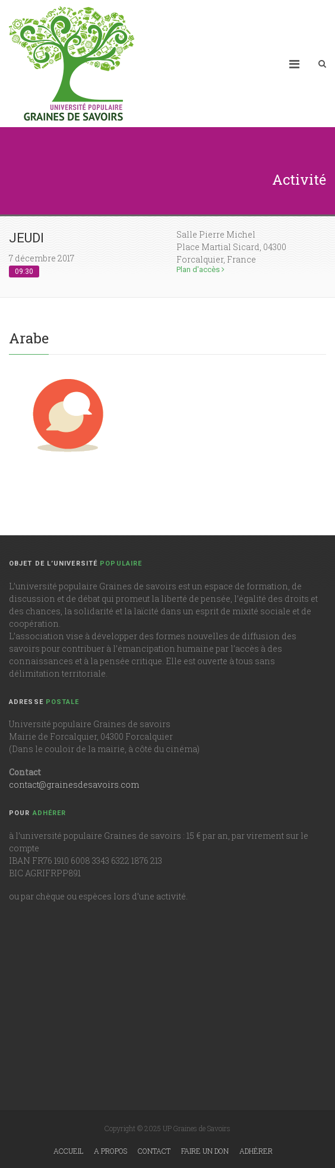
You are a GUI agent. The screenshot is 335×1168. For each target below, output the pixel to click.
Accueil (68, 1151)
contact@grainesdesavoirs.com (74, 784)
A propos (110, 1151)
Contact (154, 1151)
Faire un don (205, 1151)
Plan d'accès (200, 269)
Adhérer (256, 1151)
